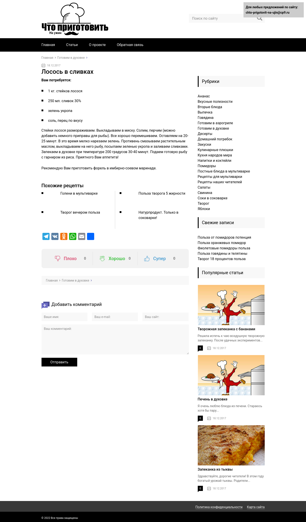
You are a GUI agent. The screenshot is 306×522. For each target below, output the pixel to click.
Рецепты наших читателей (220, 182)
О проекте (97, 45)
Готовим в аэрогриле (215, 123)
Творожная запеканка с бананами (226, 329)
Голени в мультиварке (79, 193)
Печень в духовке (212, 399)
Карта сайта (256, 507)
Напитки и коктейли (214, 160)
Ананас (204, 96)
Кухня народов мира (215, 155)
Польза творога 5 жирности (162, 193)
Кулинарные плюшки (215, 150)
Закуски (204, 144)
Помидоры (207, 166)
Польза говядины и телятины (223, 253)
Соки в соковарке (212, 198)
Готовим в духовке (213, 128)
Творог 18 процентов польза (222, 259)
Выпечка (205, 112)
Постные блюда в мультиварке (224, 171)
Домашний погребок (215, 139)
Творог (203, 203)
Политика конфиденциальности (219, 507)
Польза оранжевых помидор (222, 243)
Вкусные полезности (215, 101)
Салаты (204, 187)
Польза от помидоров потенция (224, 237)
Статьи (72, 45)
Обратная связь (130, 45)
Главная (48, 45)
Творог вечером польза (80, 212)
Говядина (206, 118)
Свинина (205, 193)
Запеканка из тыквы (215, 469)
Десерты (205, 134)
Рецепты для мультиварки (220, 177)
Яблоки (204, 209)
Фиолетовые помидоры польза (224, 248)
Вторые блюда (210, 107)
